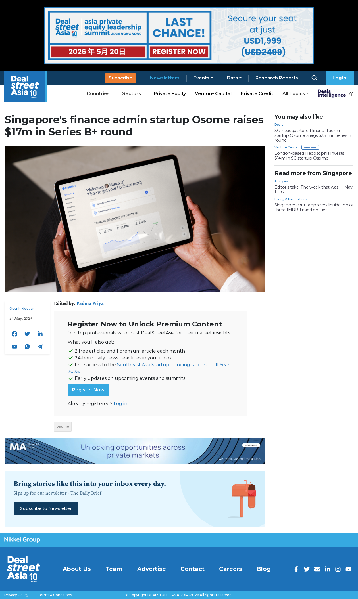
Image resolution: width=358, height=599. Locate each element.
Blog (264, 569)
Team (113, 569)
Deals (278, 125)
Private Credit (257, 93)
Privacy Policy (16, 595)
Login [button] (339, 78)
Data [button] (232, 78)
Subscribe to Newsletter (46, 508)
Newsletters (165, 78)
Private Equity (170, 93)
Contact (192, 569)
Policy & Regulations (290, 199)
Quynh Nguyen (22, 309)
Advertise (151, 569)
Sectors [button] (131, 93)
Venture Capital (213, 93)
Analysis (281, 181)
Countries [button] (98, 93)
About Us (77, 569)
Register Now (88, 390)
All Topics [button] (293, 93)
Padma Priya (90, 303)
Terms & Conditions (55, 595)
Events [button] (201, 78)
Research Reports (276, 78)
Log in (120, 403)
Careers (230, 569)
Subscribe (120, 78)
